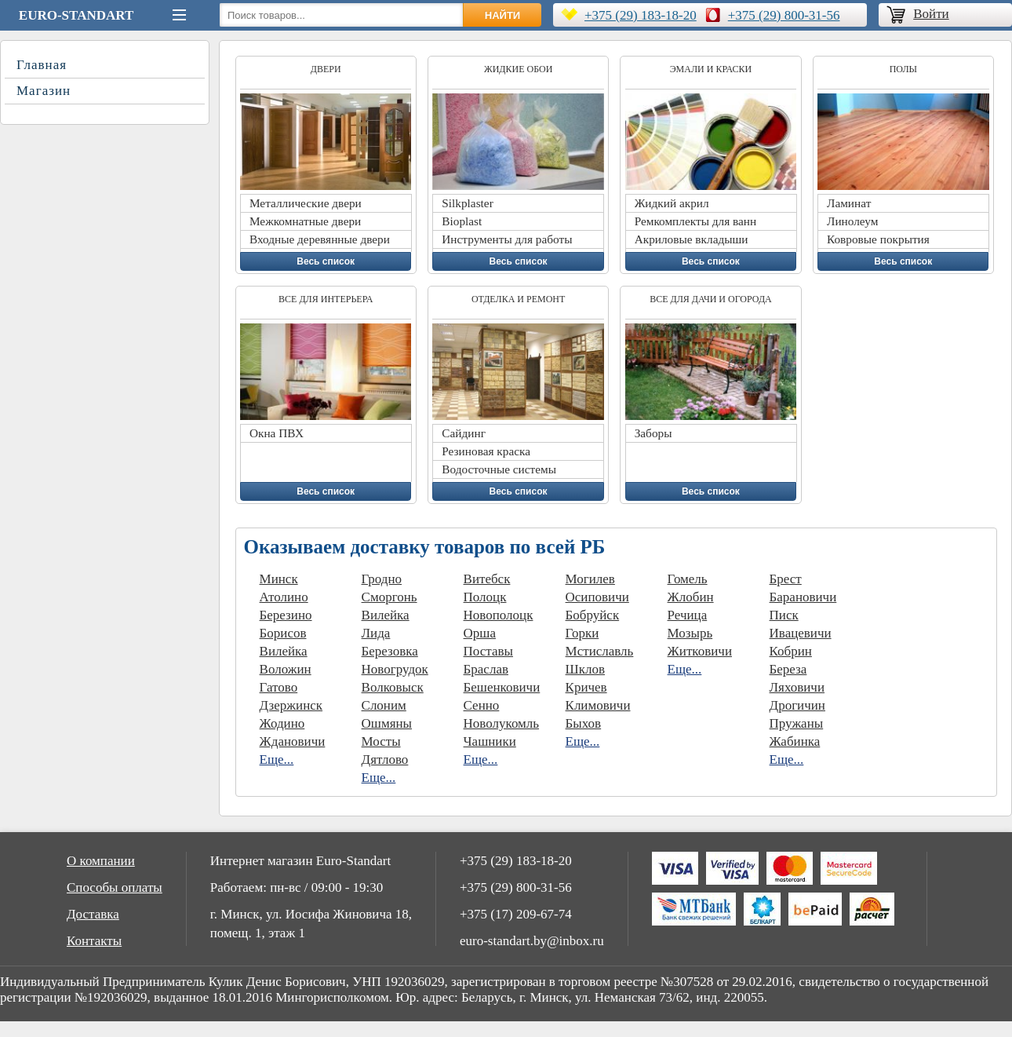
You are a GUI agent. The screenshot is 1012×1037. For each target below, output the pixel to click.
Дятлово (385, 759)
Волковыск (393, 687)
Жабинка (795, 741)
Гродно (382, 578)
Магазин (43, 90)
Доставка (93, 914)
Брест (786, 578)
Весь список (326, 261)
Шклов (585, 669)
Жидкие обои (518, 69)
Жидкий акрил (672, 203)
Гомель (688, 578)
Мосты (381, 741)
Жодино (282, 723)
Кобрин (791, 651)
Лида (376, 633)
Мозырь (690, 633)
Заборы (653, 433)
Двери (326, 69)
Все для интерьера (325, 299)
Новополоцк (498, 615)
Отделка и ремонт (518, 299)
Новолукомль (502, 723)
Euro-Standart (76, 15)
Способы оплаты (114, 887)
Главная (41, 64)
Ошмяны (387, 723)
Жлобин (691, 597)
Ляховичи (797, 687)
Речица (688, 615)
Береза (788, 669)
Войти (930, 13)
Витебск (487, 578)
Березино (286, 615)
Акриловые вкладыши (691, 239)
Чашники (490, 741)
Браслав (486, 669)
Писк (784, 615)
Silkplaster (467, 203)
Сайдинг (464, 433)
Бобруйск (593, 615)
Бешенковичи (502, 687)
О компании (101, 860)
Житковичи (700, 651)
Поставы (488, 651)
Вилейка (284, 651)
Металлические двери (305, 203)
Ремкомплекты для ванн (696, 221)
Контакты (94, 940)
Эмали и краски (711, 69)
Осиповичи (597, 597)
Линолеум (852, 221)
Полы (903, 69)
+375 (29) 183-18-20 (640, 15)
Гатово (279, 687)
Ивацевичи (801, 633)
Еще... (277, 759)
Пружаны (797, 723)
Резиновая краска (486, 451)
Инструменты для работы (507, 239)
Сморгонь (389, 597)
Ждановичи (293, 741)
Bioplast (462, 221)
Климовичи (598, 705)
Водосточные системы (499, 469)
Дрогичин (797, 705)
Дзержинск (291, 705)
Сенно (482, 705)
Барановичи (803, 597)
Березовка (390, 651)
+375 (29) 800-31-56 (784, 15)
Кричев (586, 687)
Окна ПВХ (276, 433)
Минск (279, 578)
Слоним (384, 705)
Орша (480, 633)
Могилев (590, 578)
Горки (582, 633)
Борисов (283, 633)
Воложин (285, 669)
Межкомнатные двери (305, 221)
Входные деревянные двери (319, 239)
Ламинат (849, 203)
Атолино (284, 597)
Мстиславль (600, 651)
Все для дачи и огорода (711, 299)
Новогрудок (395, 669)
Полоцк (485, 597)
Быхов (584, 723)
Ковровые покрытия (878, 239)
